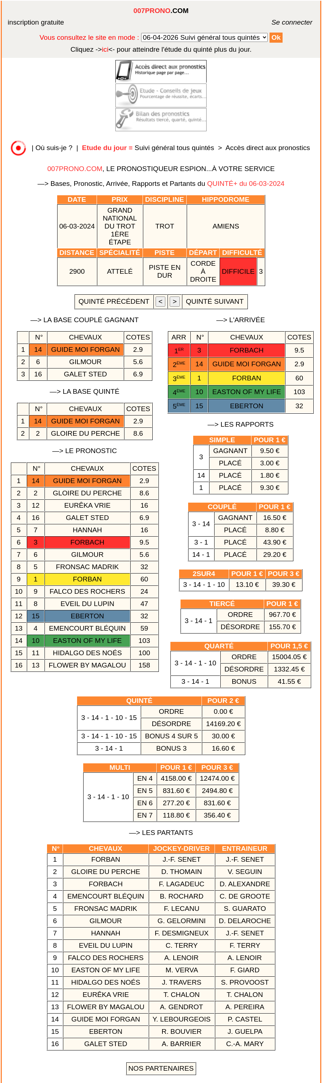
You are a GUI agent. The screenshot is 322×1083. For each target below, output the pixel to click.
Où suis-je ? (53, 148)
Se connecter (281, 22)
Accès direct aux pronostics (267, 148)
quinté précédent (114, 301)
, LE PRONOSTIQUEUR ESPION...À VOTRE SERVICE (161, 168)
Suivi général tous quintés (149, 148)
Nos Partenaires (161, 1068)
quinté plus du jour (161, 49)
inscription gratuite (36, 22)
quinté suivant (215, 301)
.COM (161, 10)
